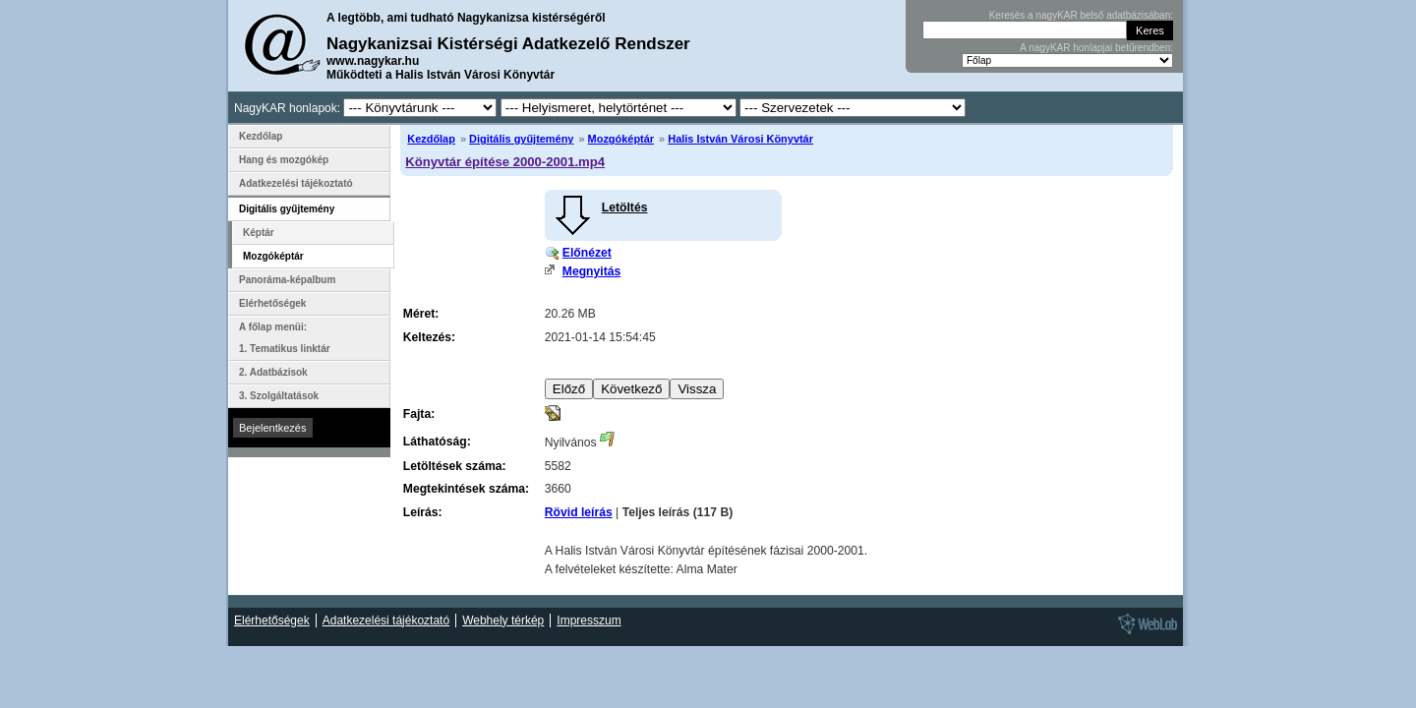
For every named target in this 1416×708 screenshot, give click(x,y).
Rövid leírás (579, 512)
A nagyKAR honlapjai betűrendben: (1096, 47)
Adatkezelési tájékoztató (296, 183)
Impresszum (588, 620)
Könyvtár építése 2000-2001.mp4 (505, 161)
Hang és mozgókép (283, 159)
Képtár (258, 232)
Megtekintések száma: (466, 489)
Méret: (421, 314)
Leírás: (422, 512)
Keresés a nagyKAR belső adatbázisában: (1081, 15)
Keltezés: (429, 337)
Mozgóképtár (621, 139)
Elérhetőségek (272, 303)
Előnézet (587, 253)
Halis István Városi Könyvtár (740, 139)
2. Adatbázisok (273, 372)
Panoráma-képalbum (287, 279)
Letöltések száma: (454, 466)
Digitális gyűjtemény (521, 139)
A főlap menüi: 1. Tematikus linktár (284, 338)
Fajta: (419, 414)
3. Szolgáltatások (279, 395)
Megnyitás (591, 271)
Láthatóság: (437, 441)
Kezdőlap (431, 139)
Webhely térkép (503, 620)
